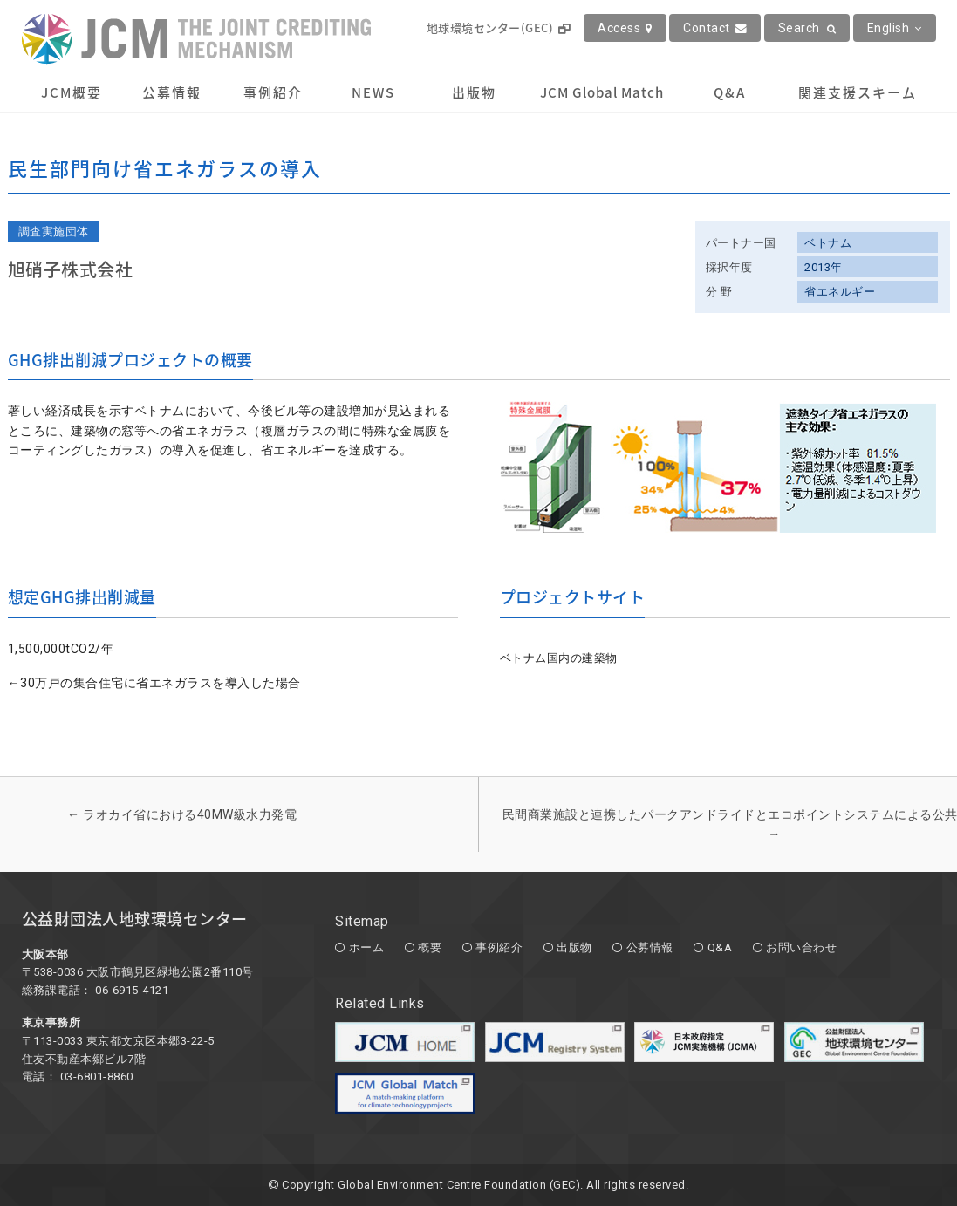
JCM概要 (71, 92)
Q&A (730, 92)
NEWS (373, 92)
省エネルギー (839, 291)
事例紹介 (273, 92)
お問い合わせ (801, 947)
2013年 (823, 267)
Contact (715, 28)
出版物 (474, 92)
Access (625, 28)
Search (807, 28)
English (894, 28)
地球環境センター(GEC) (499, 27)
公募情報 (172, 92)
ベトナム (827, 242)
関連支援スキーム (857, 92)
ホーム (367, 947)
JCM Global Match (602, 92)
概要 (429, 947)
